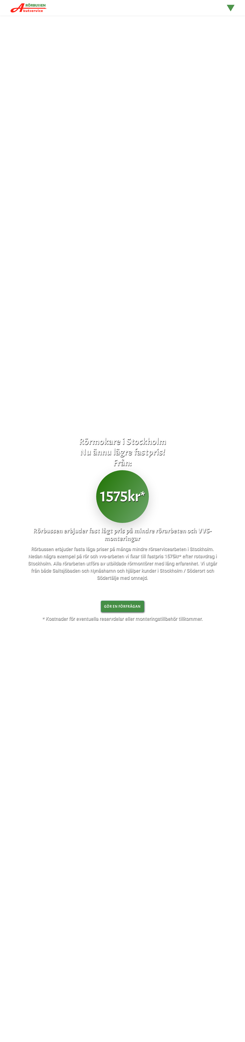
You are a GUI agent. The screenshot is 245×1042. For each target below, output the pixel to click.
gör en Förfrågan (122, 606)
